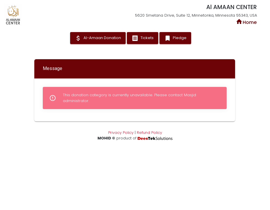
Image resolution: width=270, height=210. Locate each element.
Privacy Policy (121, 132)
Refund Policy (149, 132)
